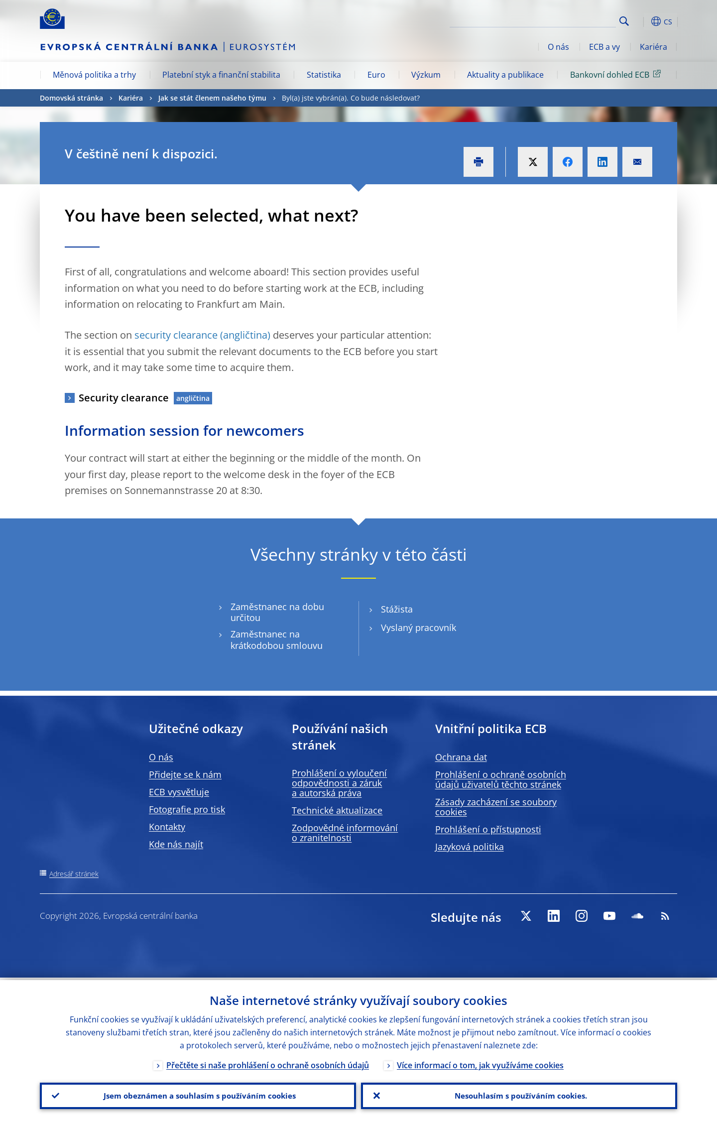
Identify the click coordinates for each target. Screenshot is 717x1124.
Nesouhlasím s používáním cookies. (519, 1094)
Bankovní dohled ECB (617, 74)
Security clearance (124, 397)
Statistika (324, 74)
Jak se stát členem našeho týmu (212, 98)
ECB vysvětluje (179, 792)
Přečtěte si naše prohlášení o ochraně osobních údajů (267, 1062)
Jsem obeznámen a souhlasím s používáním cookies (198, 1094)
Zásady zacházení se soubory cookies (496, 807)
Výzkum (426, 74)
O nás (558, 46)
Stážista (397, 609)
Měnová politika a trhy (94, 74)
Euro (376, 74)
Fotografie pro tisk (187, 809)
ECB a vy (604, 46)
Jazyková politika (469, 847)
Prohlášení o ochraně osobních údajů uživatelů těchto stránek (500, 779)
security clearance (176, 335)
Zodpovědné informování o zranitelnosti (345, 833)
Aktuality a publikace (505, 74)
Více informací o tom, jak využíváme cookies (480, 1062)
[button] (642, 21)
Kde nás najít (176, 844)
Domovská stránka (71, 98)
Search (624, 21)
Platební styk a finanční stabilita (221, 74)
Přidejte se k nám (185, 774)
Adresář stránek (74, 873)
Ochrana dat (461, 757)
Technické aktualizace (337, 810)
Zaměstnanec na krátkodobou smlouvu (277, 639)
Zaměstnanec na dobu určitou (277, 612)
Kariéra (653, 46)
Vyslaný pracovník (418, 627)
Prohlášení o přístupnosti (488, 829)
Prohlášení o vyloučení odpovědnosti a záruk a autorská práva (339, 783)
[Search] (566, 19)
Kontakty (167, 827)
